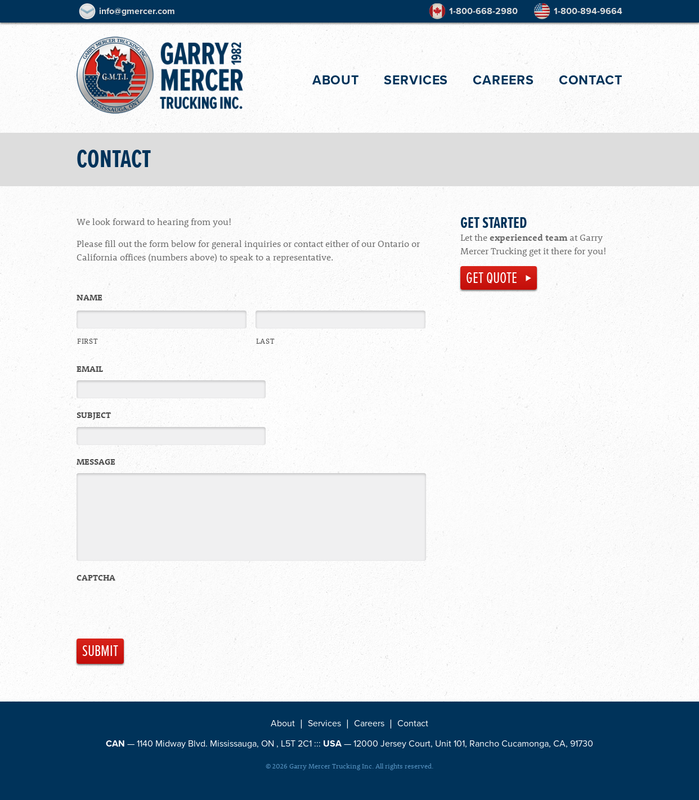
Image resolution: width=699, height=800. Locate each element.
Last (265, 340)
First (87, 340)
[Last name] (340, 320)
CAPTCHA (96, 579)
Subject (94, 415)
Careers (503, 80)
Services (416, 79)
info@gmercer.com (137, 11)
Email (90, 368)
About (336, 79)
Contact (590, 79)
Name (89, 297)
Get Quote (491, 277)
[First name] (162, 320)
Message (96, 461)
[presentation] (162, 614)
